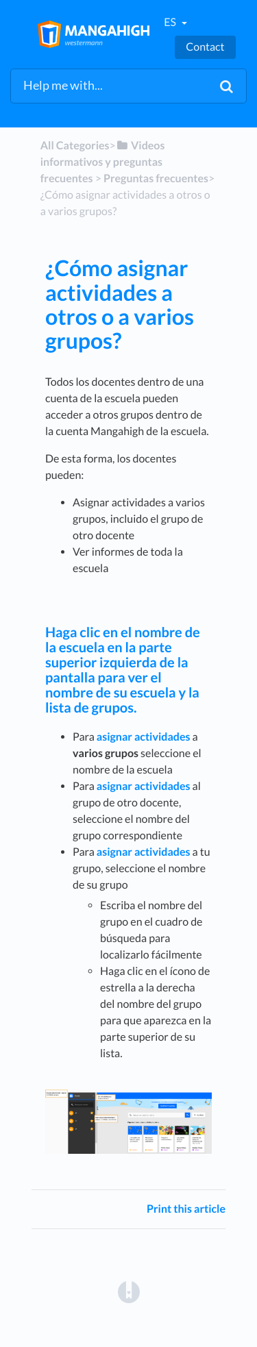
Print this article (186, 1208)
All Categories (75, 145)
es (171, 22)
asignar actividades (144, 736)
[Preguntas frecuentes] (155, 178)
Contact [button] (205, 46)
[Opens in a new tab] (129, 1291)
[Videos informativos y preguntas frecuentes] (102, 162)
